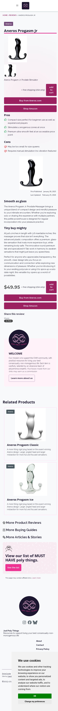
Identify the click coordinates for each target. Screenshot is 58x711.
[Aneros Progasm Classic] (30, 419)
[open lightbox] (17, 49)
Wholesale (41, 648)
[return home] (29, 601)
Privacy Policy (42, 644)
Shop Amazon (30, 106)
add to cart (50, 88)
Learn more (36, 572)
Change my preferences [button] (35, 701)
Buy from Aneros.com (30, 98)
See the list (13, 562)
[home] (31, 5)
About (39, 636)
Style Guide (6, 668)
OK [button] (35, 696)
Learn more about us (22, 373)
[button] (17, 5)
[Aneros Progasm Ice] (30, 474)
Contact (40, 640)
